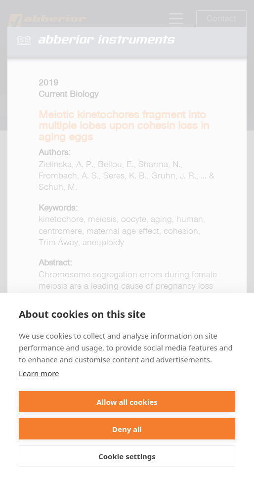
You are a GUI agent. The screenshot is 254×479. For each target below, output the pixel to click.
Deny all (127, 429)
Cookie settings (127, 456)
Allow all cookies (127, 402)
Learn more (39, 373)
